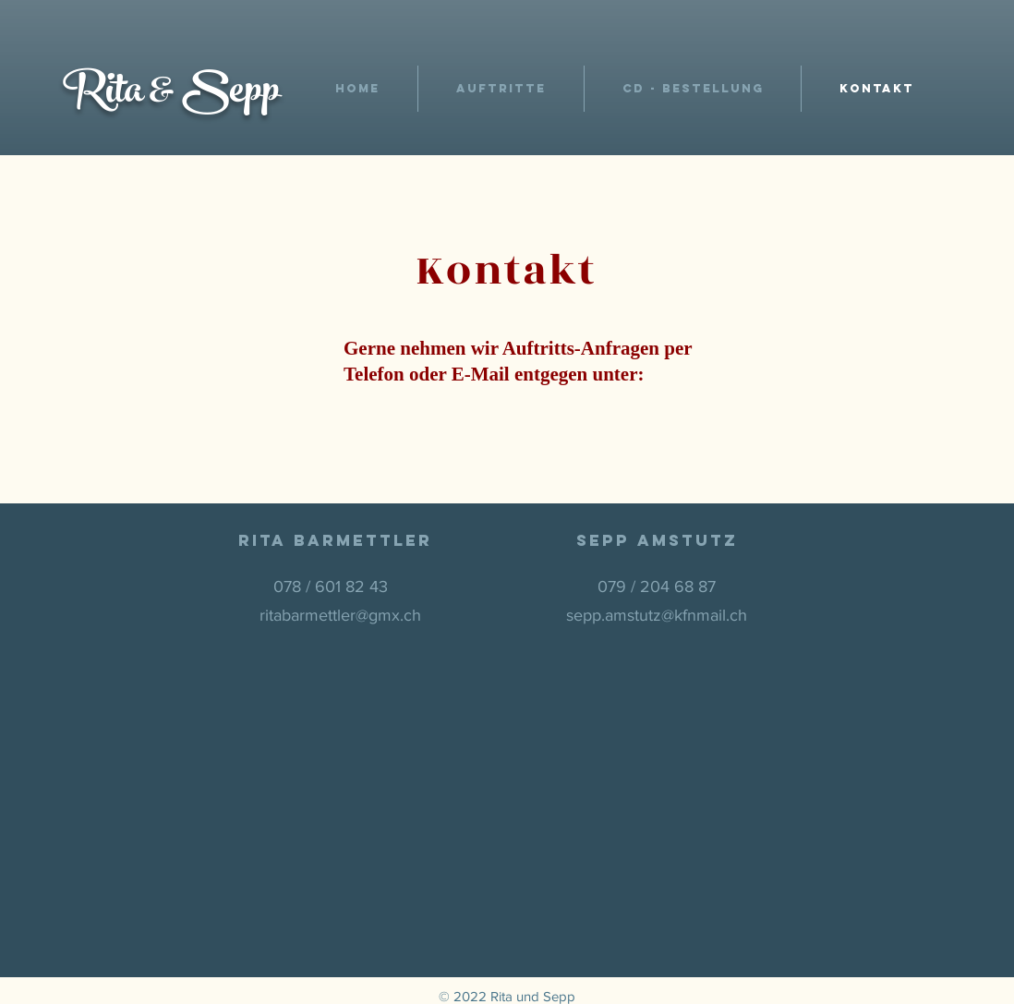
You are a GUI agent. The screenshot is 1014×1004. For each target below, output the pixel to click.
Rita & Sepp (171, 95)
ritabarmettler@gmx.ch (340, 615)
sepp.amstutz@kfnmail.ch (656, 615)
